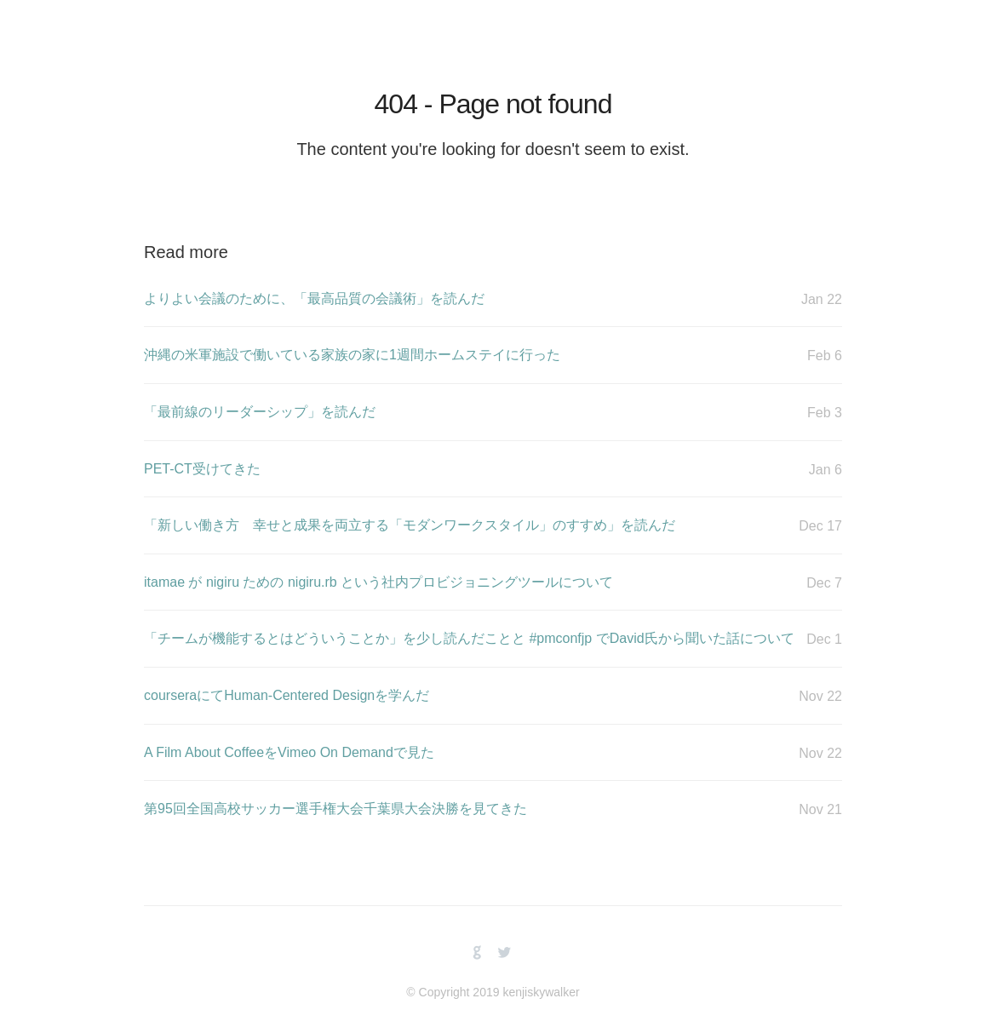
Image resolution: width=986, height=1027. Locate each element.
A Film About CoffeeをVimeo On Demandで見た (493, 753)
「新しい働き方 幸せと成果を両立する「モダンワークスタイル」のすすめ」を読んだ (493, 525)
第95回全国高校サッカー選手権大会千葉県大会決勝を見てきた (493, 809)
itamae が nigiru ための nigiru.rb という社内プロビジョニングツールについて (493, 583)
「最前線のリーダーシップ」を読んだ (493, 412)
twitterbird (504, 953)
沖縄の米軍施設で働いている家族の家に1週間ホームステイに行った (493, 355)
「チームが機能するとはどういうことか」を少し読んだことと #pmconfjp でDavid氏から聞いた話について (493, 639)
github (477, 953)
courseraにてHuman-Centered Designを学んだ (493, 696)
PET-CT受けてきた (493, 469)
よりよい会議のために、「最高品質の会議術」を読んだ (493, 299)
